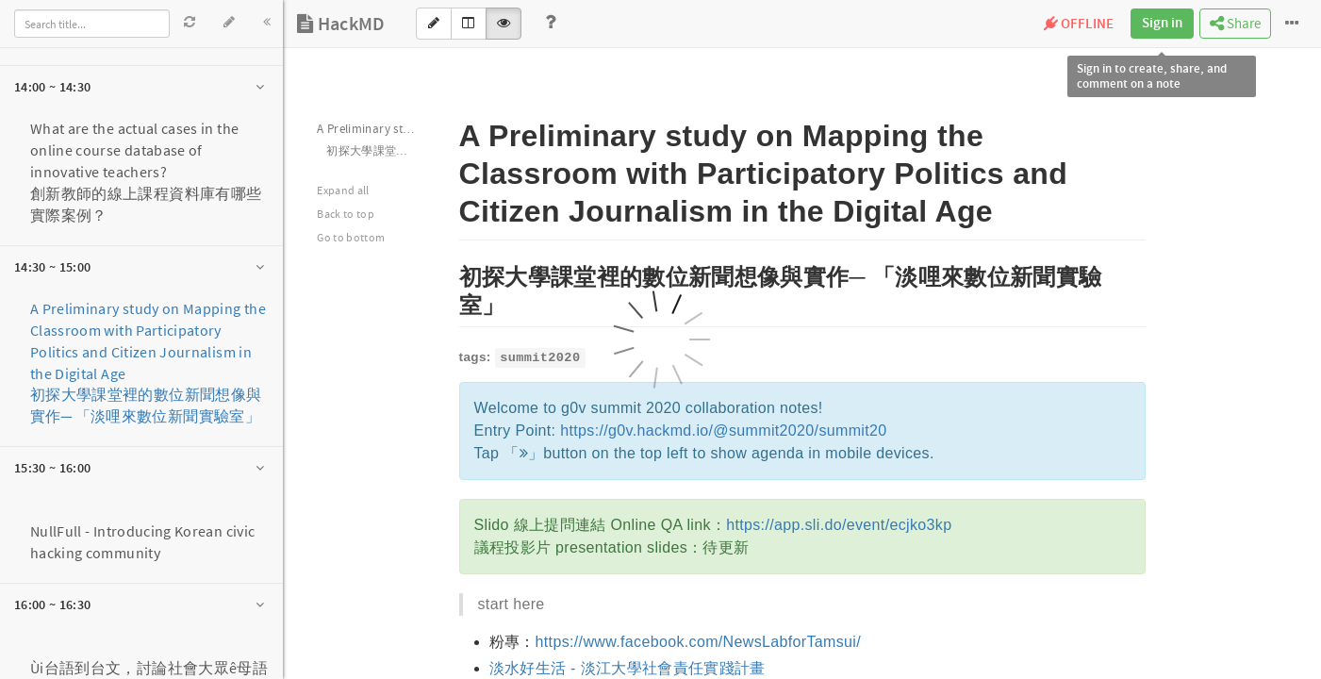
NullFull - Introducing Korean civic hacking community (142, 542)
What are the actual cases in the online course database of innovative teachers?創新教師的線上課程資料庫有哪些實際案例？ (145, 171)
